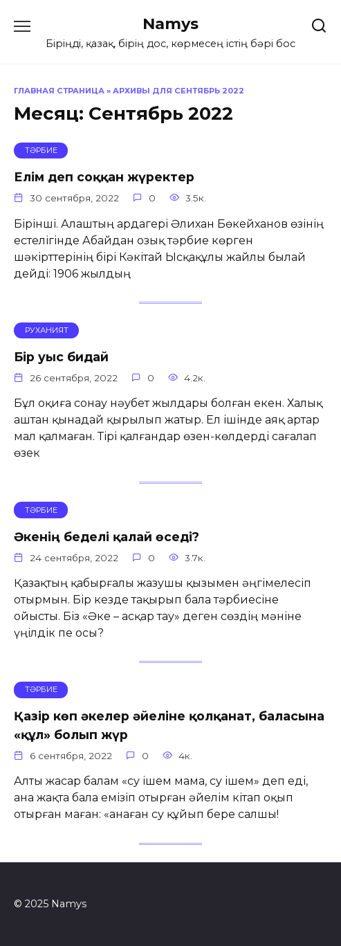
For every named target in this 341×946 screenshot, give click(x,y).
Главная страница (59, 90)
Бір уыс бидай (61, 356)
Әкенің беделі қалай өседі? (106, 536)
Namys (170, 23)
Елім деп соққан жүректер (104, 177)
